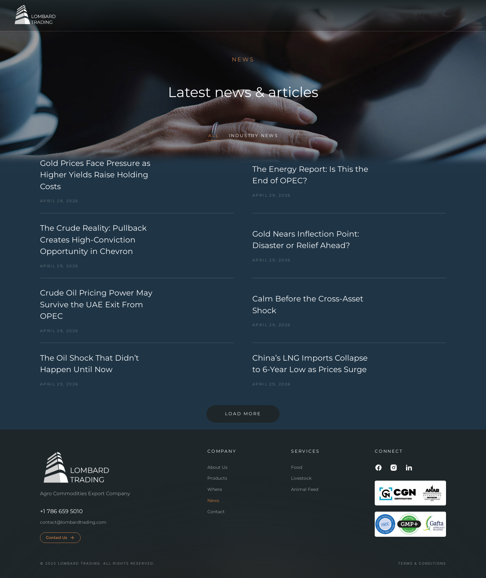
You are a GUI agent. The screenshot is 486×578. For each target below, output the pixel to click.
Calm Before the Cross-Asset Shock (307, 304)
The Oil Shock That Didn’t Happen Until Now (89, 363)
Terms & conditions (422, 564)
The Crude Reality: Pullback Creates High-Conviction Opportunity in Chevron (93, 239)
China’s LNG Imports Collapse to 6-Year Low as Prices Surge (310, 363)
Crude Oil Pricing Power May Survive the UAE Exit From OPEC (96, 304)
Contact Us (60, 537)
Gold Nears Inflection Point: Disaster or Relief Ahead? (305, 239)
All (213, 135)
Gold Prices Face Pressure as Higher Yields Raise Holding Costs (95, 174)
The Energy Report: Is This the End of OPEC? (310, 174)
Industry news (253, 135)
